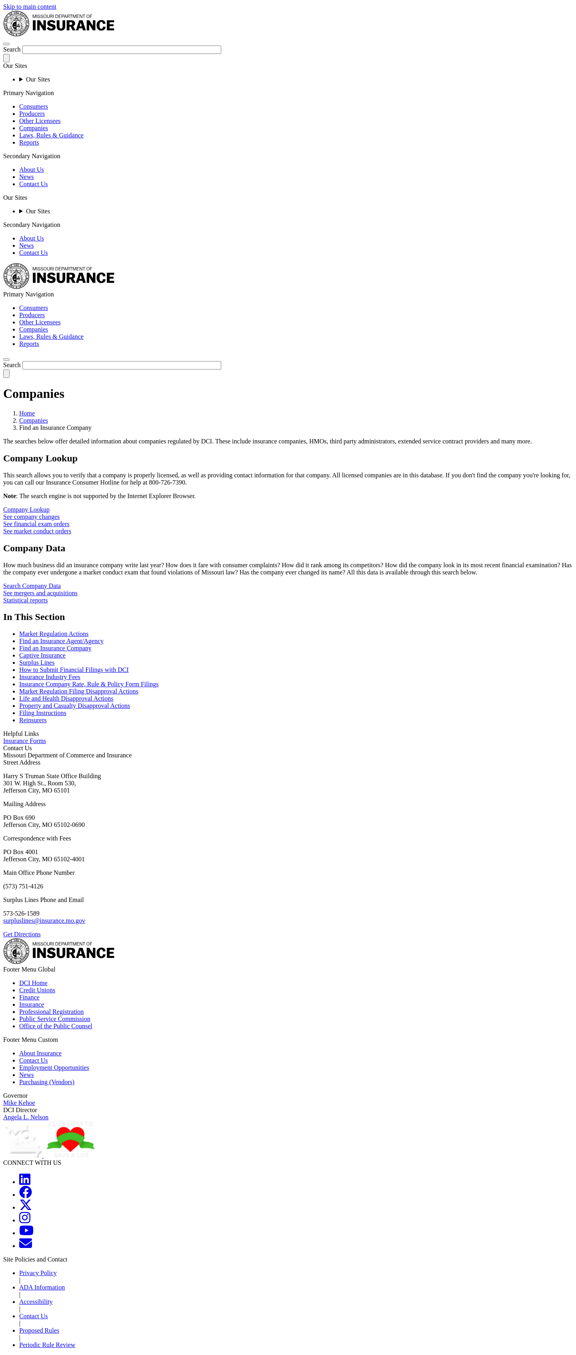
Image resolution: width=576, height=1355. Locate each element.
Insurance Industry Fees (49, 677)
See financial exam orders (36, 524)
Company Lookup (26, 509)
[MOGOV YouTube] (26, 1233)
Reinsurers (32, 720)
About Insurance (40, 1053)
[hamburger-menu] (6, 44)
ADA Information (42, 1287)
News (26, 176)
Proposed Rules (39, 1330)
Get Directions (22, 934)
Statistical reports (25, 600)
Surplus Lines (36, 662)
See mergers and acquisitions (40, 593)
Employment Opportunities (54, 1067)
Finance (29, 997)
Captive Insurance (42, 655)
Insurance (31, 1004)
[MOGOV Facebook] (25, 1194)
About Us (31, 169)
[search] (6, 359)
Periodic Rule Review (47, 1344)
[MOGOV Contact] (25, 1245)
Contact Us (33, 184)
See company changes (31, 516)
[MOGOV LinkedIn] (24, 1181)
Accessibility (36, 1301)
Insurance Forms (24, 740)
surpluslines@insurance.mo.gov (44, 920)
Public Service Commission (54, 1018)
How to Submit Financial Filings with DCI (74, 669)
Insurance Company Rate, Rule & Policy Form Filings (88, 684)
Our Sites (38, 79)
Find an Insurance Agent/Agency (61, 641)
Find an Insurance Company (55, 648)
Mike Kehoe (19, 1102)
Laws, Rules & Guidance (51, 135)
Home (27, 413)
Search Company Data (32, 585)
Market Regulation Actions (53, 633)
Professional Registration (51, 1011)
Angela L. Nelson (25, 1117)
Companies (33, 128)
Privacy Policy (38, 1273)
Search (12, 49)
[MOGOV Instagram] (24, 1220)
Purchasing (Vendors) (46, 1082)
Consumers (33, 106)
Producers (32, 113)
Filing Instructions (42, 712)
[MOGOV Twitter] (25, 1207)
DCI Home (33, 982)
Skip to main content (29, 6)
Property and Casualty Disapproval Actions (74, 705)
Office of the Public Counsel (55, 1026)
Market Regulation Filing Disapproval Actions (78, 691)
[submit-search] (6, 58)
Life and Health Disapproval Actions (66, 698)
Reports (29, 142)
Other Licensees (40, 120)
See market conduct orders (37, 531)
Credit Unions (37, 990)
